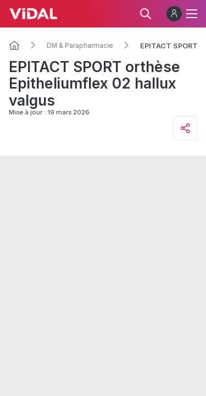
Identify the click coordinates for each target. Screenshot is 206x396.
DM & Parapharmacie (80, 46)
